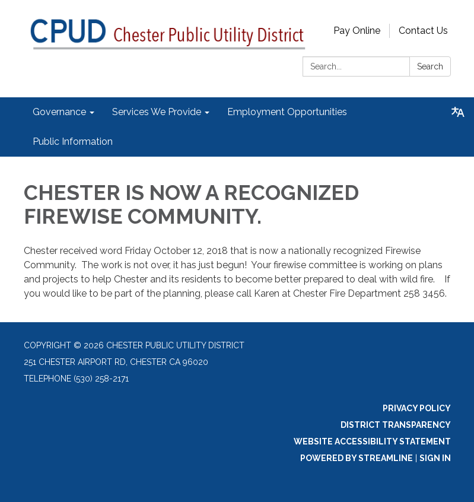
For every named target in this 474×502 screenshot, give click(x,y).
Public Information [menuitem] (73, 141)
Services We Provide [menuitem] (156, 111)
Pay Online (356, 30)
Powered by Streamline (356, 458)
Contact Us (423, 30)
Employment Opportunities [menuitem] (287, 111)
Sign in (435, 458)
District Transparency (396, 425)
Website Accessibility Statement (372, 441)
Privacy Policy (417, 408)
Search (430, 66)
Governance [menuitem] (59, 111)
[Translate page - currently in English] (458, 112)
